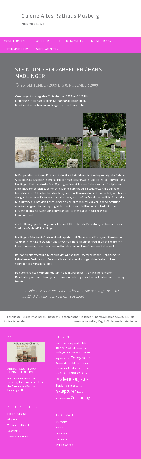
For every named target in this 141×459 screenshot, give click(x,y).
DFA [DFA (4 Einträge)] (68, 352)
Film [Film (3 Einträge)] (68, 358)
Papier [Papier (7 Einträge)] (60, 385)
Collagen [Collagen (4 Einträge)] (61, 352)
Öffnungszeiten (47, 49)
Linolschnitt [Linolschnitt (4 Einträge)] (74, 372)
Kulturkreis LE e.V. (16, 49)
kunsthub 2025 (101, 41)
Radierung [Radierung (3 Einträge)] (70, 385)
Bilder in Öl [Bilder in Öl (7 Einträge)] (63, 348)
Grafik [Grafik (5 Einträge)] (71, 363)
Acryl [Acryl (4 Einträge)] (66, 343)
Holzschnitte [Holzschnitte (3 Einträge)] (82, 363)
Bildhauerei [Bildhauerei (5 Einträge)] (78, 348)
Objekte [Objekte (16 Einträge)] (80, 379)
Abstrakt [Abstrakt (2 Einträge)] (59, 343)
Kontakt (60, 427)
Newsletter (40, 41)
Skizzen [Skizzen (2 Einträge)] (79, 386)
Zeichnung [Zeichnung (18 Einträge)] (80, 397)
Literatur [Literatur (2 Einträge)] (84, 373)
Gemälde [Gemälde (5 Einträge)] (61, 363)
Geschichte (13, 430)
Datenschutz (63, 439)
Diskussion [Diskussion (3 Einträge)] (76, 352)
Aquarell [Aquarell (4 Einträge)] (74, 343)
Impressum (62, 433)
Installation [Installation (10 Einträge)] (77, 368)
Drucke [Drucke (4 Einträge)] (86, 352)
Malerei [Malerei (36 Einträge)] (64, 379)
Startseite (61, 421)
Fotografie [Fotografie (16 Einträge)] (80, 357)
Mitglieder (13, 419)
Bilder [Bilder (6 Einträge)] (83, 343)
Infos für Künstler (70, 41)
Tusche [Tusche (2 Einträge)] (80, 392)
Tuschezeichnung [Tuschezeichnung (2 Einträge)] (63, 398)
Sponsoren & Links (17, 436)
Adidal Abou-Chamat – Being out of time (23, 370)
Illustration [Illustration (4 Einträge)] (62, 368)
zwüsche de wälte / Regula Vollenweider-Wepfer (105, 321)
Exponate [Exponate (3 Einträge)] (60, 358)
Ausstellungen (14, 41)
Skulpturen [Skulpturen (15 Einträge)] (66, 391)
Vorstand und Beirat (18, 425)
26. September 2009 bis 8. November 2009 (59, 85)
